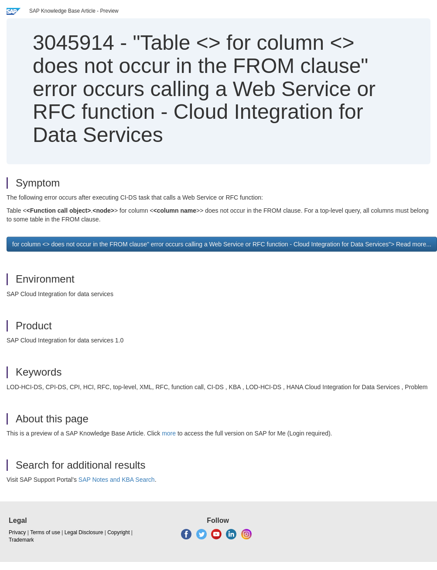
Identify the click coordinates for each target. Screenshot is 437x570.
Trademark (21, 540)
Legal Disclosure (84, 532)
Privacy (17, 532)
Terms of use (45, 532)
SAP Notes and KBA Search (117, 479)
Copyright (118, 532)
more (169, 433)
